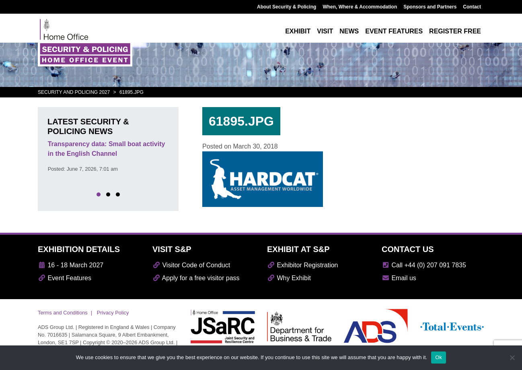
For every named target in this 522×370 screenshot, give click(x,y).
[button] (98, 194)
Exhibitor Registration (302, 265)
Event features (394, 31)
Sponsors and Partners (429, 7)
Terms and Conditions (63, 313)
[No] (512, 357)
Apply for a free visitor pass (196, 278)
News (349, 31)
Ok (438, 357)
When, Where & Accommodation (360, 7)
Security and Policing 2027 (74, 92)
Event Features (64, 278)
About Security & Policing (286, 7)
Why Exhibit (289, 278)
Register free (455, 31)
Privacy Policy (113, 313)
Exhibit (297, 31)
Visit (325, 31)
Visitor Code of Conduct (191, 265)
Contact (472, 7)
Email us (399, 278)
